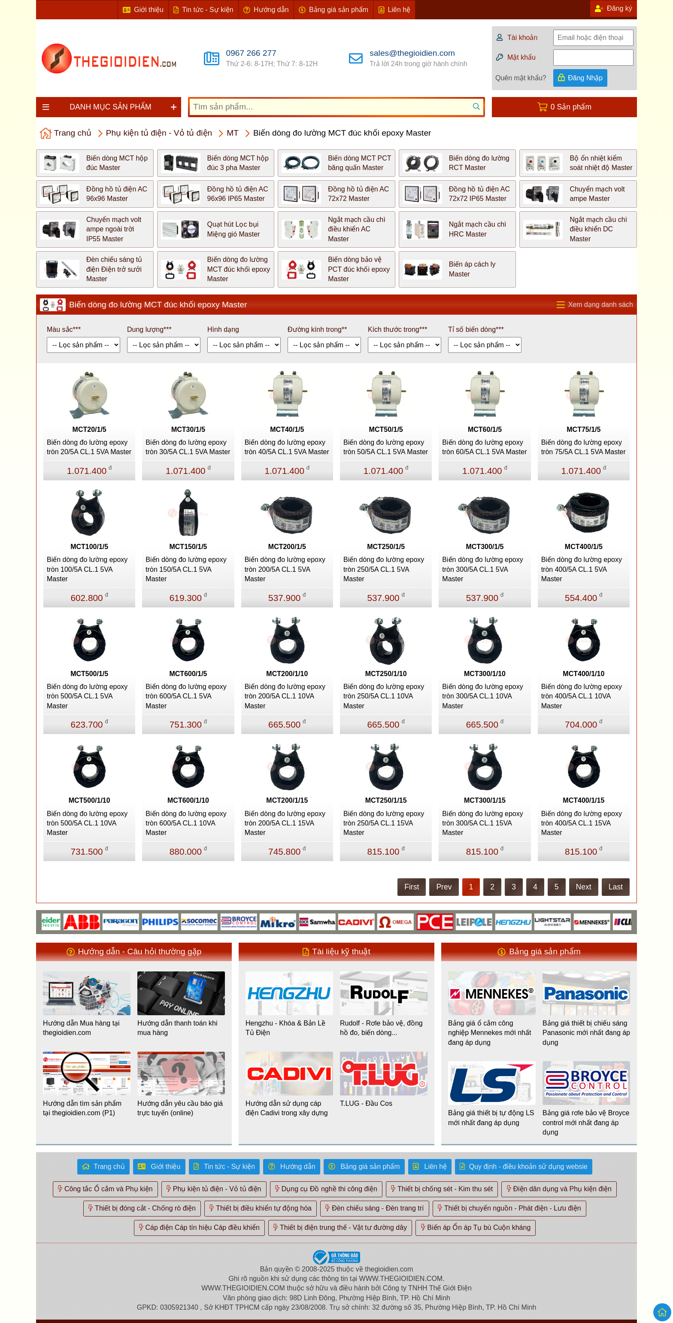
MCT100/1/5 (89, 546)
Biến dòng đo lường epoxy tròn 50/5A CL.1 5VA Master (385, 447)
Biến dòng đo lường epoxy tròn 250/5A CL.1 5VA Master (383, 569)
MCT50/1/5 (386, 429)
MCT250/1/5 (386, 546)
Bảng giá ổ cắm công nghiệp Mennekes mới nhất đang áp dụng (489, 1033)
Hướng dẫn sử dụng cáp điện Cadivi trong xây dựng (287, 1108)
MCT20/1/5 (89, 429)
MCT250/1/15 (386, 800)
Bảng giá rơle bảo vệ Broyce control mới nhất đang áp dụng (586, 1122)
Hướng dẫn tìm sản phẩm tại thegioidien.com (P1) (82, 1108)
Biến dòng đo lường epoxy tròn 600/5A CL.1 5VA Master (186, 696)
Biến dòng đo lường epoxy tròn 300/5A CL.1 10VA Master (482, 696)
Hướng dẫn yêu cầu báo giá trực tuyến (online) (180, 1108)
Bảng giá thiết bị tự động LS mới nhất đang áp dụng (491, 1117)
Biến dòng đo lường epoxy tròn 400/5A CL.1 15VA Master (581, 823)
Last (616, 887)
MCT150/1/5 (188, 546)
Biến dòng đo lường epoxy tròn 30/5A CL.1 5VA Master (188, 447)
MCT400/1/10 (583, 673)
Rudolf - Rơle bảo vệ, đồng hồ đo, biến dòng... (381, 1028)
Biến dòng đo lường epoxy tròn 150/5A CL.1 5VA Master (186, 569)
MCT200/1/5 (287, 546)
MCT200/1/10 (287, 673)
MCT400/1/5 (584, 546)
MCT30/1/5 (188, 429)
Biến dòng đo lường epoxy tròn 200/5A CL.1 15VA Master (285, 823)
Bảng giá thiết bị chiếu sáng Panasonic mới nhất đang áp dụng (586, 1033)
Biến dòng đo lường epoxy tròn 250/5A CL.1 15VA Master (383, 823)
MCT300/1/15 (485, 800)
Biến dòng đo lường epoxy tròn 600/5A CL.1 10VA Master (186, 823)
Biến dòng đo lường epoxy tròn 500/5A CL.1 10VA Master (87, 823)
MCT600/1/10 (188, 800)
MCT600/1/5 (188, 673)
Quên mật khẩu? (520, 78)
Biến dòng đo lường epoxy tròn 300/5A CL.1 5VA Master (482, 569)
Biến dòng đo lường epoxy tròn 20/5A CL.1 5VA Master (89, 447)
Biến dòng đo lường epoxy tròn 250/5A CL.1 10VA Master (383, 696)
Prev (444, 887)
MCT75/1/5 (583, 429)
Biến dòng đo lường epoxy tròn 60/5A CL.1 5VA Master (484, 447)
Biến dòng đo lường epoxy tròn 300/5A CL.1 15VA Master (482, 823)
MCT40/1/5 (287, 429)
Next (583, 887)
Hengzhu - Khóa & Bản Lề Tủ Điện (285, 1028)
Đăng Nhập (585, 78)
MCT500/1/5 (89, 673)
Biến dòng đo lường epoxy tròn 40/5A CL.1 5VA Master (287, 447)
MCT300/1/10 (485, 673)
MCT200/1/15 (287, 800)
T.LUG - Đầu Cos (366, 1103)
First (411, 887)
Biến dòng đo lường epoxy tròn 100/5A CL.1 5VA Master (87, 569)
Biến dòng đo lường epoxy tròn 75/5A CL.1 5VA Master (583, 447)
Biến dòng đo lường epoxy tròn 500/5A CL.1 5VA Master (87, 696)
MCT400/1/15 (583, 800)
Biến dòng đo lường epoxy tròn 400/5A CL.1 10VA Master (581, 696)
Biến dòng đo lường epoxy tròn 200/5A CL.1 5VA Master (285, 569)
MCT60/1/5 (485, 429)
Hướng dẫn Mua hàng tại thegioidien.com (81, 1028)
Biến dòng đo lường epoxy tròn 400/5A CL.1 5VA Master (581, 569)
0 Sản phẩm (571, 107)
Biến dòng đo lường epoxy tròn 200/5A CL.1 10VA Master (285, 696)
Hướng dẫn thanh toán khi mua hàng (177, 1028)
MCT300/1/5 (484, 546)
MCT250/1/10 (386, 673)
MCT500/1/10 (89, 800)
